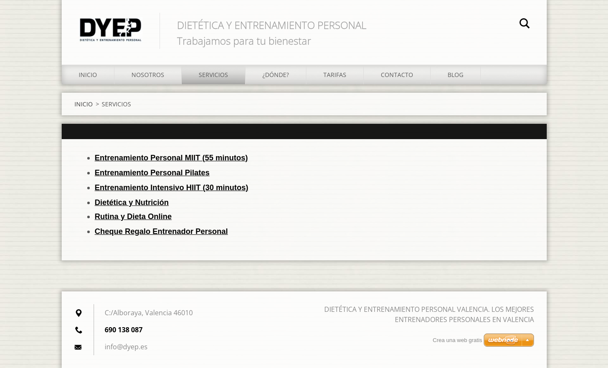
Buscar (525, 24)
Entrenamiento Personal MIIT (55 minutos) (171, 158)
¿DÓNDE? (276, 75)
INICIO (88, 75)
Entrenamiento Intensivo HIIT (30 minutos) (171, 187)
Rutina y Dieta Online (133, 216)
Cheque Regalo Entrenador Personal (161, 231)
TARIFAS (334, 75)
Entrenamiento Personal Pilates (152, 172)
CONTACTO (397, 75)
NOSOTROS (147, 75)
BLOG (455, 75)
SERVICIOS (213, 75)
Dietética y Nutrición (132, 202)
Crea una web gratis (457, 340)
